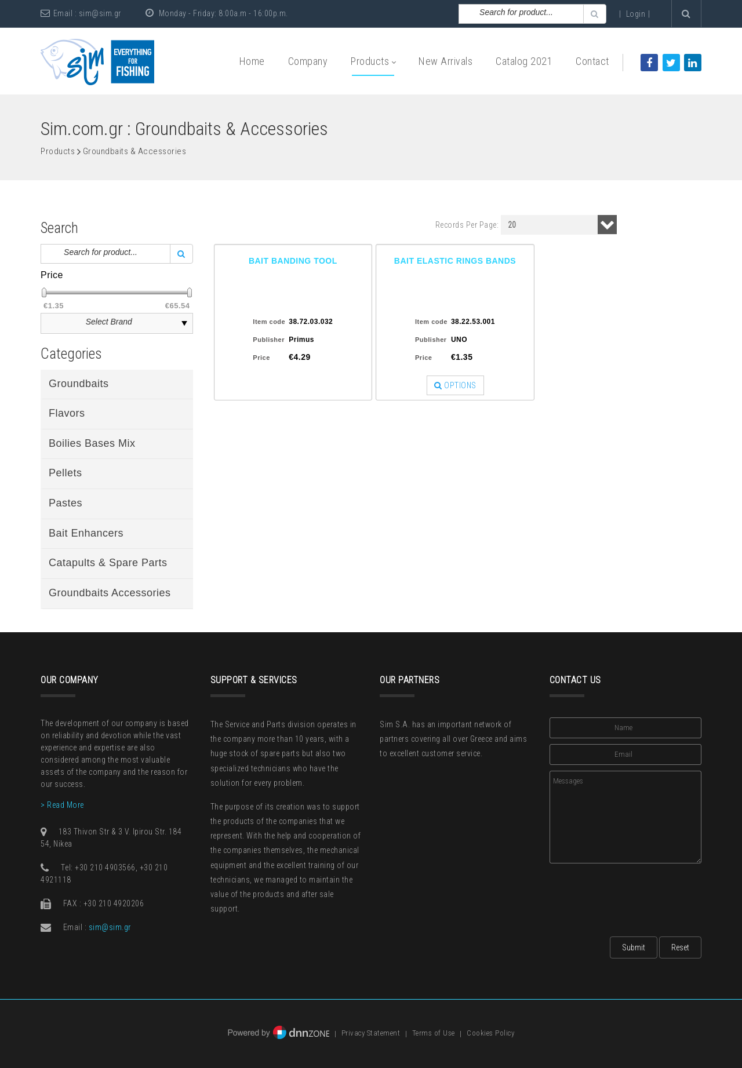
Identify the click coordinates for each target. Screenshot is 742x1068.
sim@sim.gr (100, 13)
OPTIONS (455, 385)
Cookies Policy (490, 1033)
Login (636, 14)
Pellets (65, 473)
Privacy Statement (371, 1033)
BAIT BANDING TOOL (293, 260)
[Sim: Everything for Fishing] (97, 61)
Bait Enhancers (86, 533)
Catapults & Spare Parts (108, 562)
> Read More (62, 805)
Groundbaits (79, 383)
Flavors (67, 413)
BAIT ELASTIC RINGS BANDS (455, 260)
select (184, 323)
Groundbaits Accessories (110, 593)
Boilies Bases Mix (92, 443)
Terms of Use (433, 1033)
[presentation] (638, 896)
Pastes (65, 503)
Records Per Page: (467, 224)
